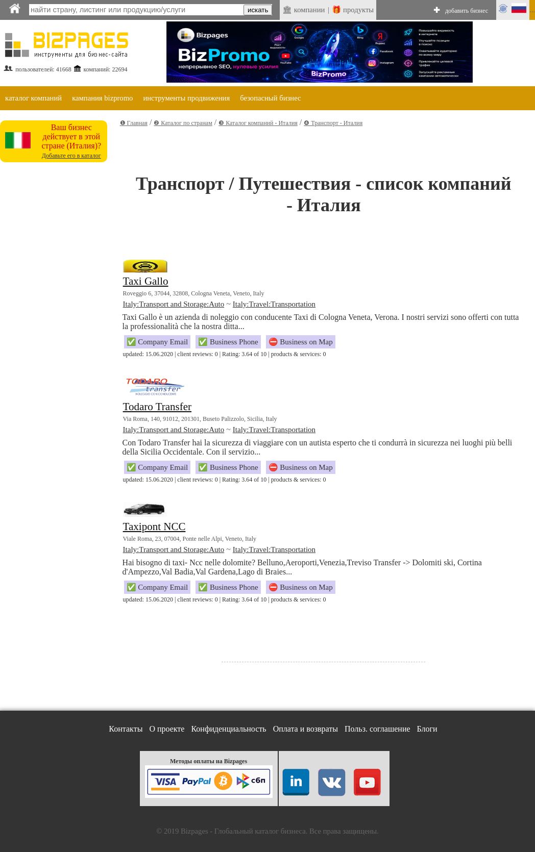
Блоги (427, 728)
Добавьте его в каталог (71, 155)
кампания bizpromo (102, 98)
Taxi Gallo (145, 281)
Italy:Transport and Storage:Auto (174, 304)
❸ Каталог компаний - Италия (258, 123)
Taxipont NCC (154, 526)
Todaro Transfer (157, 406)
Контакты (125, 728)
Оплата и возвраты (305, 728)
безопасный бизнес (270, 98)
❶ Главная (134, 123)
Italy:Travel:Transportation (274, 304)
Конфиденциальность (228, 728)
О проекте (166, 728)
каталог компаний (33, 98)
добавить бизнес (466, 10)
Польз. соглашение (377, 728)
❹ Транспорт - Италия (333, 123)
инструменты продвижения (186, 98)
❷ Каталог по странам (183, 123)
